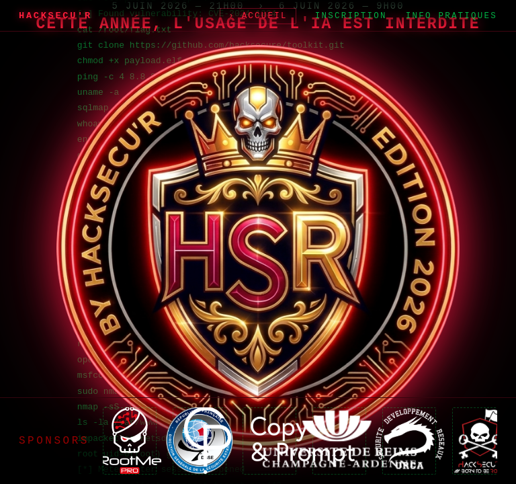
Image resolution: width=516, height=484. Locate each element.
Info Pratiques (451, 16)
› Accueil (258, 16)
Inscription (351, 16)
